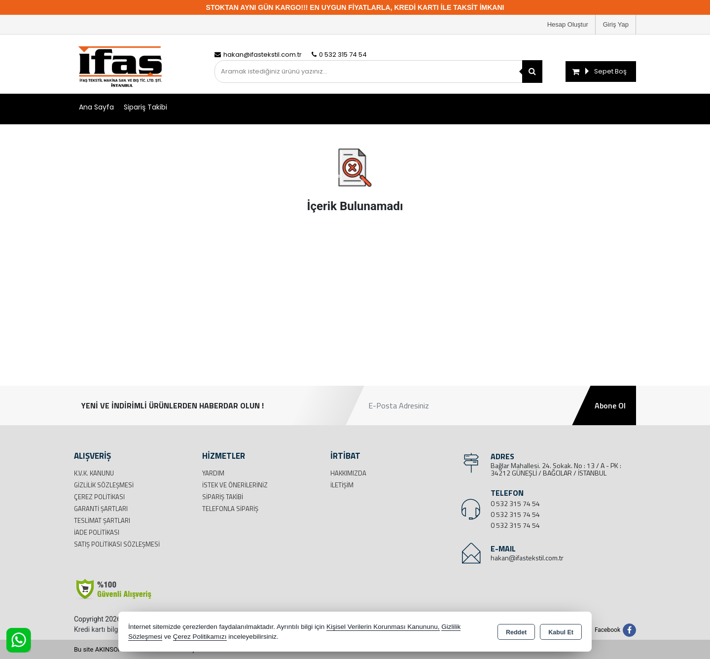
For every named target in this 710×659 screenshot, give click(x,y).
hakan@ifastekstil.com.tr (527, 557)
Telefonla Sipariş (230, 508)
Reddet (516, 632)
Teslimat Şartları (102, 520)
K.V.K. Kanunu (94, 473)
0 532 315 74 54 (515, 503)
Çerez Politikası (99, 497)
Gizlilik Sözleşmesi (104, 485)
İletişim (342, 485)
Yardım (213, 473)
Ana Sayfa (96, 107)
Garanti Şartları (101, 508)
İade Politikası (96, 532)
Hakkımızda (348, 473)
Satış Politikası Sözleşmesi (117, 544)
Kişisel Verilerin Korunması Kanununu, (383, 626)
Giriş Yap (616, 24)
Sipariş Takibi (145, 107)
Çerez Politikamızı (200, 636)
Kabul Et (560, 632)
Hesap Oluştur (567, 24)
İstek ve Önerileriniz (235, 485)
